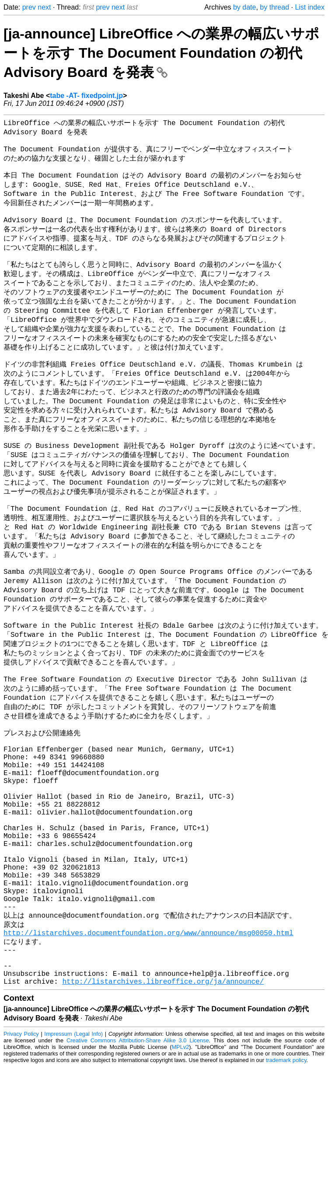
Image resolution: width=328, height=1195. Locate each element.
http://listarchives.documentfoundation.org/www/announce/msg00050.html (148, 1044)
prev (29, 7)
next (44, 7)
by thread (274, 7)
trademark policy (286, 1181)
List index (310, 7)
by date (244, 7)
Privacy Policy (21, 1155)
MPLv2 (180, 1168)
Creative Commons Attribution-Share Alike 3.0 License (137, 1162)
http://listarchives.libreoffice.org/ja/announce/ (163, 1103)
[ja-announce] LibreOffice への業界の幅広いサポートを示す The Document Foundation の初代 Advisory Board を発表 (161, 53)
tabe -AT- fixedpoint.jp (86, 95)
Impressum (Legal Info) (73, 1155)
